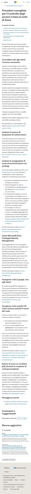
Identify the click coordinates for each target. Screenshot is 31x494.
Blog (16, 480)
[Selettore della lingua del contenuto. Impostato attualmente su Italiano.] (6, 468)
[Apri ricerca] (24, 2)
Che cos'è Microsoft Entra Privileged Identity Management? (13, 273)
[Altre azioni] (27, 6)
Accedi (28, 2)
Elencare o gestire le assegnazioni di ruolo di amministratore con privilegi (13, 229)
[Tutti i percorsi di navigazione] (3, 6)
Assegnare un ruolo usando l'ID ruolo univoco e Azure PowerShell (14, 353)
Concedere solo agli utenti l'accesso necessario (15, 28)
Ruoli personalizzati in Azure (16, 393)
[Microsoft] (15, 2)
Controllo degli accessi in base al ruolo (14, 5)
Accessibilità (20, 487)
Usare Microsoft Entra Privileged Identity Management (13, 36)
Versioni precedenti (8, 480)
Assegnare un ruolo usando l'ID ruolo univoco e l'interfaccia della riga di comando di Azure (15, 357)
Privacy (5, 482)
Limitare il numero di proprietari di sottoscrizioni (15, 30)
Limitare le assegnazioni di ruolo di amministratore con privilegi (16, 33)
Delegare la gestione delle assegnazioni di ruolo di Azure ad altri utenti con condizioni (17, 221)
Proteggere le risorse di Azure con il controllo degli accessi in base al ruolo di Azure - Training (15, 435)
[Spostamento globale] (1, 2)
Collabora (22, 480)
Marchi (5, 489)
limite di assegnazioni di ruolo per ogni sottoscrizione (15, 299)
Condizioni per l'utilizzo (9, 487)
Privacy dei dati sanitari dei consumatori (13, 484)
